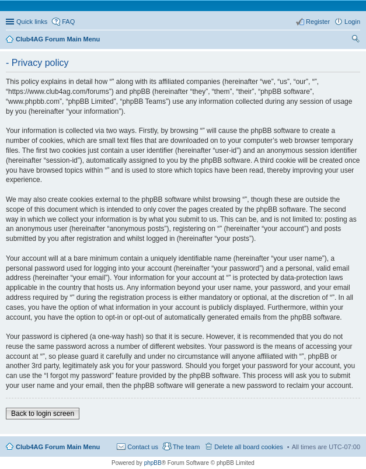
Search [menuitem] (355, 40)
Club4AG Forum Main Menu (58, 446)
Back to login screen (42, 414)
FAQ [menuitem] (68, 21)
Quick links (31, 21)
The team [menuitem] (186, 446)
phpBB (153, 463)
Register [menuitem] (318, 21)
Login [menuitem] (352, 21)
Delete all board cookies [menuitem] (248, 446)
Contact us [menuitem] (142, 446)
